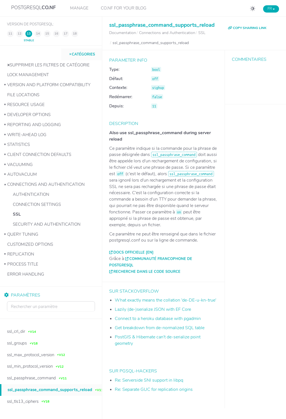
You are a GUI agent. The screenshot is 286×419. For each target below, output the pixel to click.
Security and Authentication (46, 224)
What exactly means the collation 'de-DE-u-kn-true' (165, 300)
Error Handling (25, 274)
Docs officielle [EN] (133, 252)
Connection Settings (37, 204)
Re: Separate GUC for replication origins (154, 389)
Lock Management (28, 75)
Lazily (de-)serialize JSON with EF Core (153, 309)
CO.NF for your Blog (123, 8)
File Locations (23, 95)
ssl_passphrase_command (174, 154)
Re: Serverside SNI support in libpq (149, 380)
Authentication (31, 194)
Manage (79, 8)
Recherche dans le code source (146, 271)
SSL (17, 214)
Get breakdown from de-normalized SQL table (159, 328)
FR (271, 8)
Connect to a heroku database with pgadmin (158, 319)
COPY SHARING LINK (247, 28)
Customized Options (30, 244)
